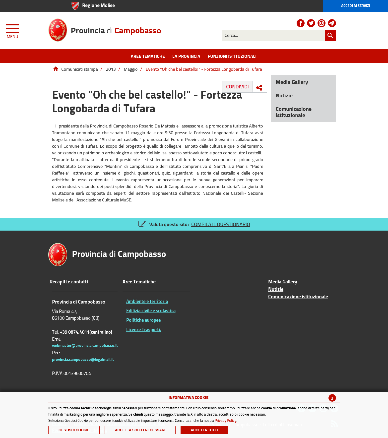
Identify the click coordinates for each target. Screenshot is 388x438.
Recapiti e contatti (69, 281)
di (116, 28)
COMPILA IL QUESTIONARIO (220, 224)
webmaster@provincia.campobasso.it (85, 345)
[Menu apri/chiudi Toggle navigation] (13, 30)
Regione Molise (98, 5)
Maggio (131, 69)
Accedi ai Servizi (355, 5)
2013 (111, 69)
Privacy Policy (225, 420)
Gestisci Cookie (74, 430)
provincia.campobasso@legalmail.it (83, 359)
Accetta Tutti (204, 430)
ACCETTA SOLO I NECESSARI (140, 430)
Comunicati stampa (79, 69)
